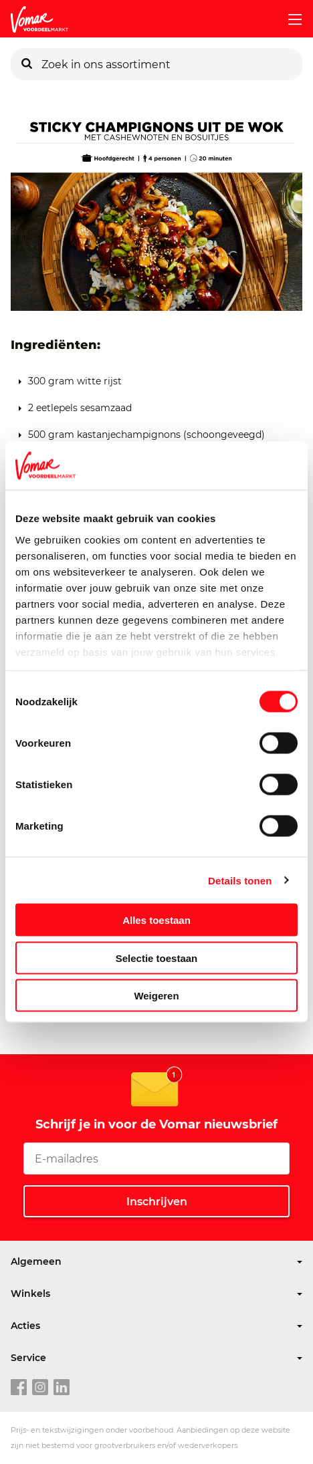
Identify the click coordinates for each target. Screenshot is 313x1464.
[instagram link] (40, 1388)
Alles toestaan (156, 920)
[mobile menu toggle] (289, 19)
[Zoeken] (26, 64)
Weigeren (156, 995)
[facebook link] (19, 1388)
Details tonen (240, 880)
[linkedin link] (62, 1388)
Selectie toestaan (157, 957)
